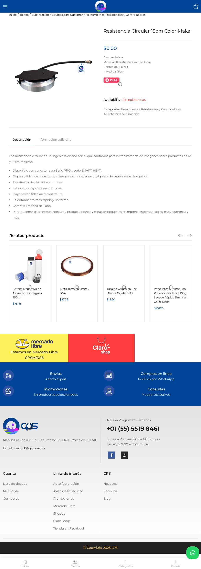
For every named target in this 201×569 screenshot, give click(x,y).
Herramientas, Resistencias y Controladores (115, 15)
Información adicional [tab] (54, 139)
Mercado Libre (64, 506)
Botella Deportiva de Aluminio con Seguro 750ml (27, 293)
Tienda (24, 15)
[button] (195, 6)
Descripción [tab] (21, 139)
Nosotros (110, 483)
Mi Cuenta (11, 491)
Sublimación (40, 15)
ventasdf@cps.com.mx (29, 448)
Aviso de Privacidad (68, 491)
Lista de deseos (15, 483)
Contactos (11, 498)
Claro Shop (61, 521)
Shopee (59, 513)
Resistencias (112, 114)
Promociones (63, 498)
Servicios (110, 491)
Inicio (13, 15)
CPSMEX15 (34, 358)
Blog (107, 498)
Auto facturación (66, 483)
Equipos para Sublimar (67, 15)
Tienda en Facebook (69, 528)
